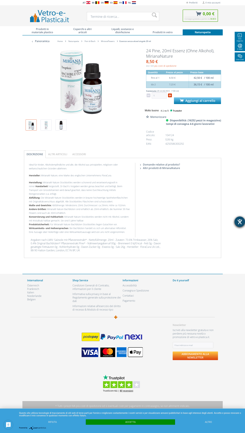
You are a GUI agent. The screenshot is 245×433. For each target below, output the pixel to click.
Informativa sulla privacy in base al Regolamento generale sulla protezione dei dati (96, 297)
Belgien (31, 299)
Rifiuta (52, 422)
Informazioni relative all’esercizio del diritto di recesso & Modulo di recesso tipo (96, 307)
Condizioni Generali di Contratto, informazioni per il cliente (90, 287)
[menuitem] (28, 3)
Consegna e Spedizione (136, 290)
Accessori (79, 154)
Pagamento (129, 300)
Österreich (33, 285)
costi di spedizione (90, 406)
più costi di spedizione (165, 65)
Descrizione (35, 154)
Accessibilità (130, 285)
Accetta (130, 422)
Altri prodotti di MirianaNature (160, 168)
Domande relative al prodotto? (160, 164)
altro (208, 422)
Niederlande (34, 296)
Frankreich (33, 289)
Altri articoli (57, 154)
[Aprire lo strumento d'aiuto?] (240, 221)
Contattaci (128, 295)
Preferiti (192, 2)
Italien (30, 292)
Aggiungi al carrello (197, 100)
